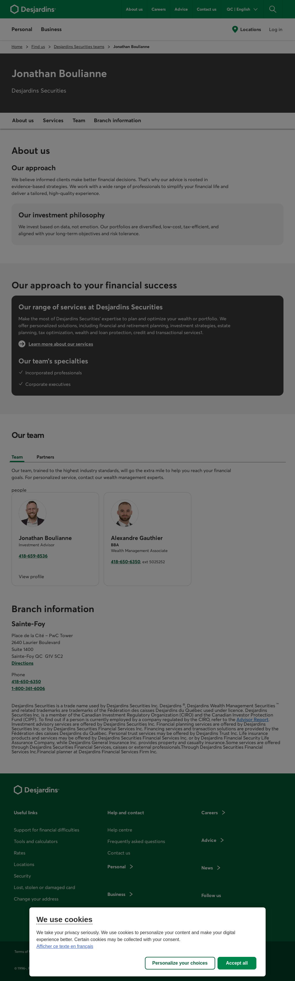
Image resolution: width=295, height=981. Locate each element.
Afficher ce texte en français (64, 946)
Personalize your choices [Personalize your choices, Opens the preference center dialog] (180, 963)
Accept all (237, 963)
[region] (147, 941)
